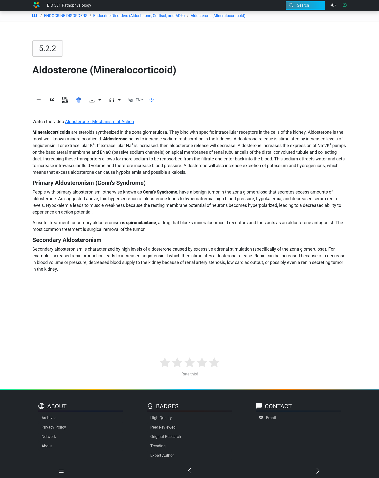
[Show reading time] (152, 99)
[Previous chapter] (189, 471)
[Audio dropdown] (115, 100)
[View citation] (52, 100)
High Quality (161, 417)
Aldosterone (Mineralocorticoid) (218, 15)
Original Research (165, 436)
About (47, 446)
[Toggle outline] (38, 100)
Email (271, 417)
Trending (158, 446)
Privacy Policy (54, 427)
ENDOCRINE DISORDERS (66, 15)
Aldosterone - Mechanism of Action (99, 121)
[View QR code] (65, 100)
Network (49, 436)
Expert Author (162, 455)
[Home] (36, 5)
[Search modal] (305, 5)
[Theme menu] (333, 5)
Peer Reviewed (163, 427)
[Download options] (95, 100)
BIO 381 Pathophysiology (69, 5)
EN (137, 100)
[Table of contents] (34, 16)
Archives (49, 417)
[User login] (344, 5)
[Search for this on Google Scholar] (78, 100)
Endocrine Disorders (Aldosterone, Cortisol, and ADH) (139, 15)
